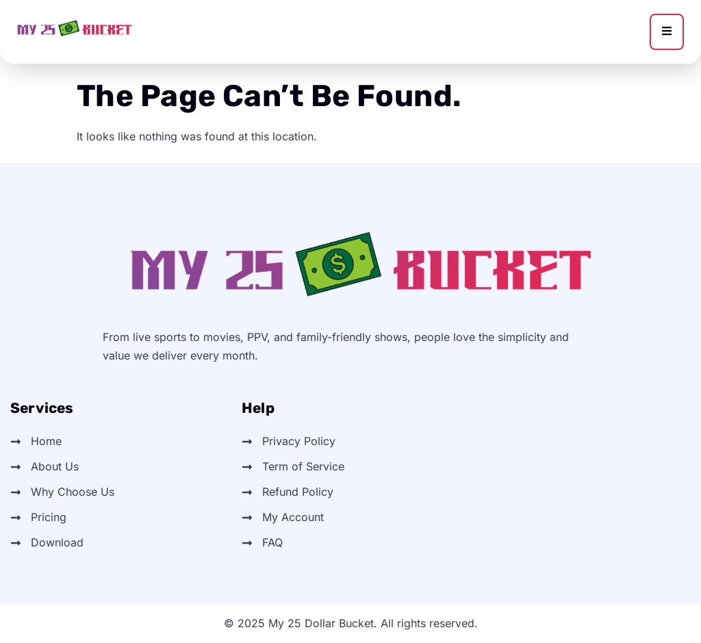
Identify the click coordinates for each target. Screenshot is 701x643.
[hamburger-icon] (667, 32)
